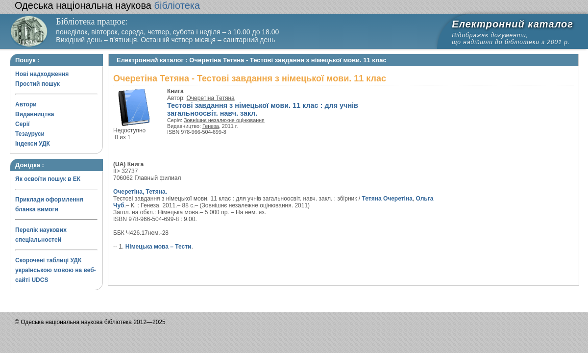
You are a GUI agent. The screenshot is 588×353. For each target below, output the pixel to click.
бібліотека (107, 5)
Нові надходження (42, 74)
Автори (26, 104)
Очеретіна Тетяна (211, 98)
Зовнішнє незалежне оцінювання (224, 120)
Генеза (210, 126)
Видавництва (34, 114)
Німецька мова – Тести (158, 246)
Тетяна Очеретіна (387, 198)
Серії (22, 124)
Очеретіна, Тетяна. (140, 191)
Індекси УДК (32, 143)
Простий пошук (37, 83)
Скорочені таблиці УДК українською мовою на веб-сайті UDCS (55, 270)
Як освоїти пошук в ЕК (47, 179)
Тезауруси (30, 133)
